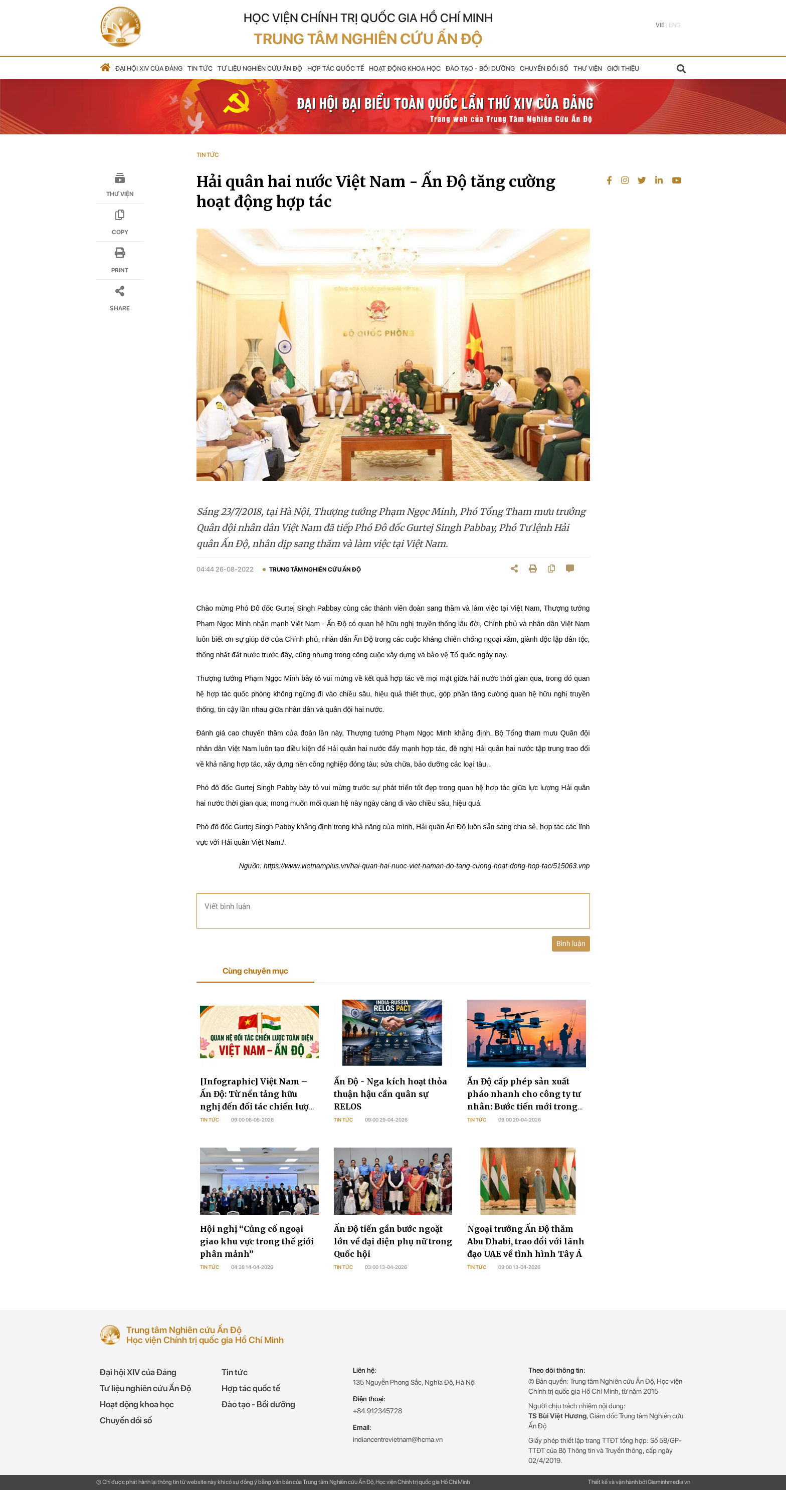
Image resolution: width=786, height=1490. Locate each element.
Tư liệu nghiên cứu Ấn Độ (260, 68)
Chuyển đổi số (544, 68)
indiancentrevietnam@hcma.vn (398, 1439)
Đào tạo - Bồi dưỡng (480, 68)
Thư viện (587, 68)
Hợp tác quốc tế (335, 68)
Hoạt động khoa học (405, 68)
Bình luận (570, 944)
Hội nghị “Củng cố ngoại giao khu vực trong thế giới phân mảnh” (257, 1241)
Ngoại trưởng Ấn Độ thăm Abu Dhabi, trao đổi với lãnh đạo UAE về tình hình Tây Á (525, 1241)
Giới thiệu (623, 68)
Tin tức (200, 68)
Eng (674, 25)
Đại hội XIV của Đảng (148, 68)
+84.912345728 (377, 1411)
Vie (660, 25)
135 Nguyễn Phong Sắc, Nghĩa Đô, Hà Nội (414, 1382)
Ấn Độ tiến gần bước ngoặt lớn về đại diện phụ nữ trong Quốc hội (393, 1241)
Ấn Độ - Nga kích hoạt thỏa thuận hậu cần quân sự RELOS (390, 1093)
